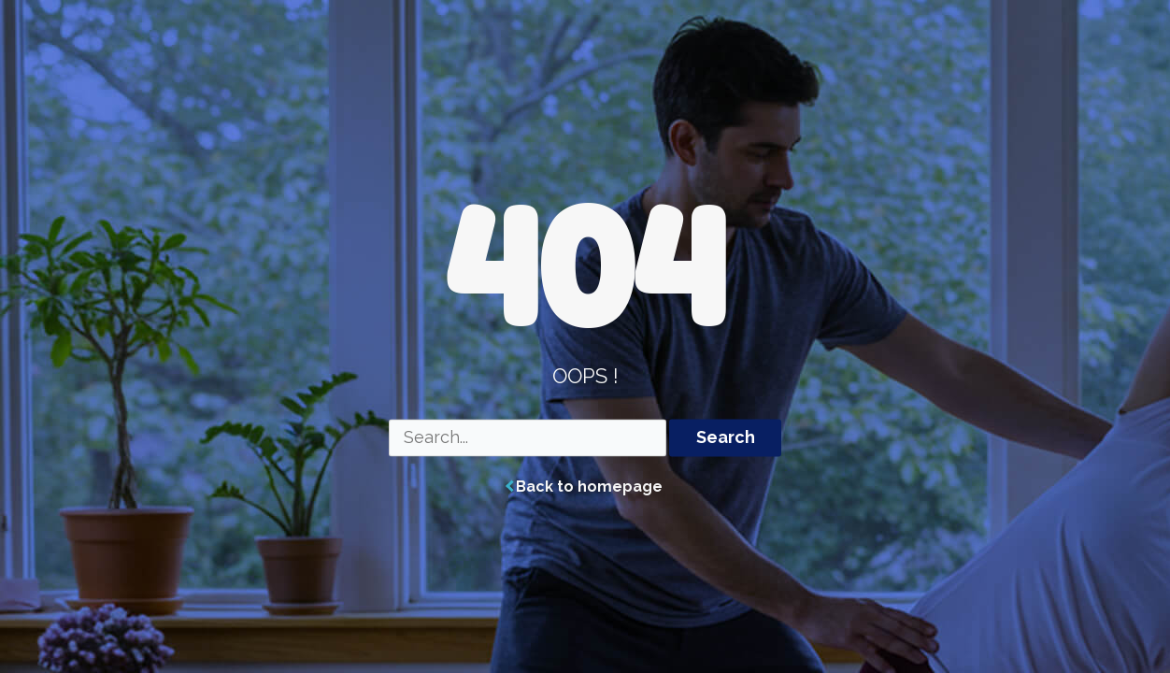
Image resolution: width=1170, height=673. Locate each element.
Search (725, 438)
